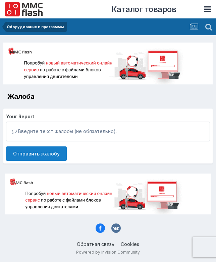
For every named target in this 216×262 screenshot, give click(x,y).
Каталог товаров (143, 9)
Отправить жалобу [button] (36, 153)
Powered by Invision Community (108, 252)
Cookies (130, 244)
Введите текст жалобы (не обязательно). (64, 131)
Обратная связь (95, 244)
